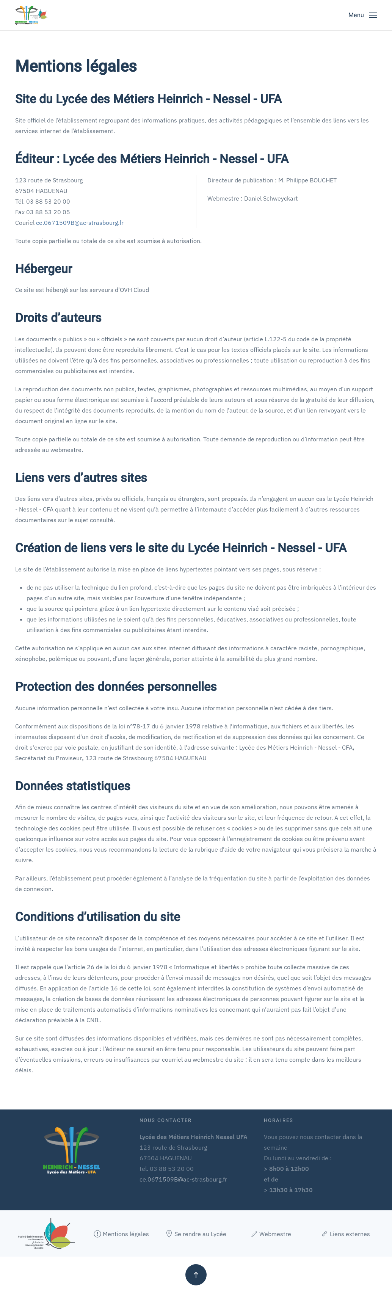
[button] (362, 15)
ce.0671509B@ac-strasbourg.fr (80, 222)
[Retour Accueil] (31, 15)
